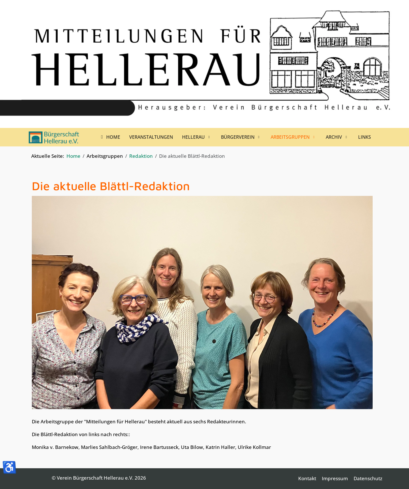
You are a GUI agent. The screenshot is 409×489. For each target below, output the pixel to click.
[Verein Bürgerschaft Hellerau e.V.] (54, 137)
